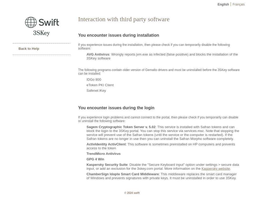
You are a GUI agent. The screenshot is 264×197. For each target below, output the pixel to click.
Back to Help (29, 49)
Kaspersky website (215, 169)
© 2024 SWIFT (132, 192)
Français (239, 4)
